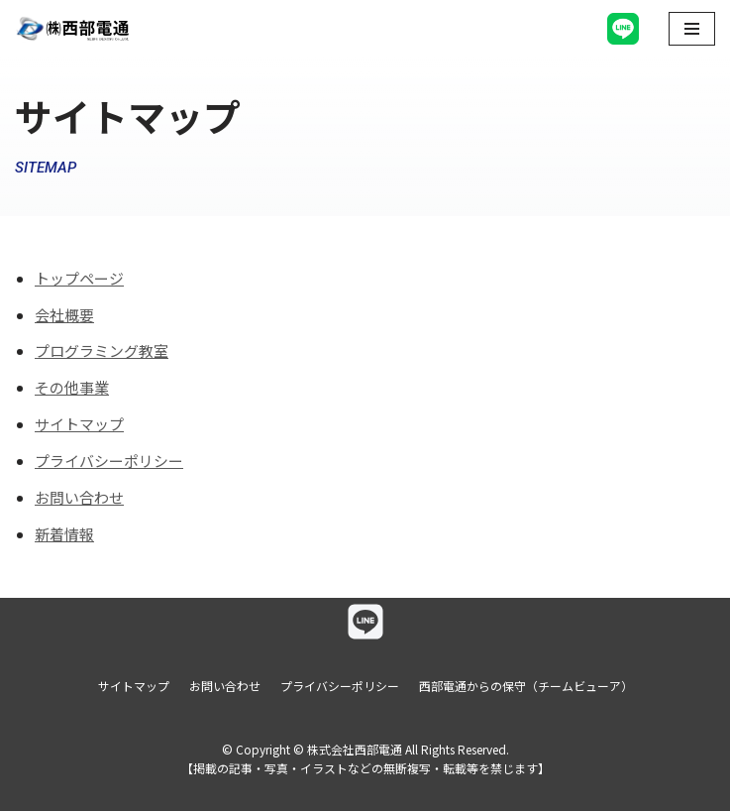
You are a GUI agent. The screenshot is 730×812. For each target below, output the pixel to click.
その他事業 (72, 389)
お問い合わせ (79, 499)
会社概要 (64, 315)
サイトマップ (79, 425)
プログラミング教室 (101, 352)
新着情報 (64, 535)
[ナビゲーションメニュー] (692, 29)
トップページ (79, 279)
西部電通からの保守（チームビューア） (526, 686)
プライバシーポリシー (109, 462)
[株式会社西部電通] (74, 29)
